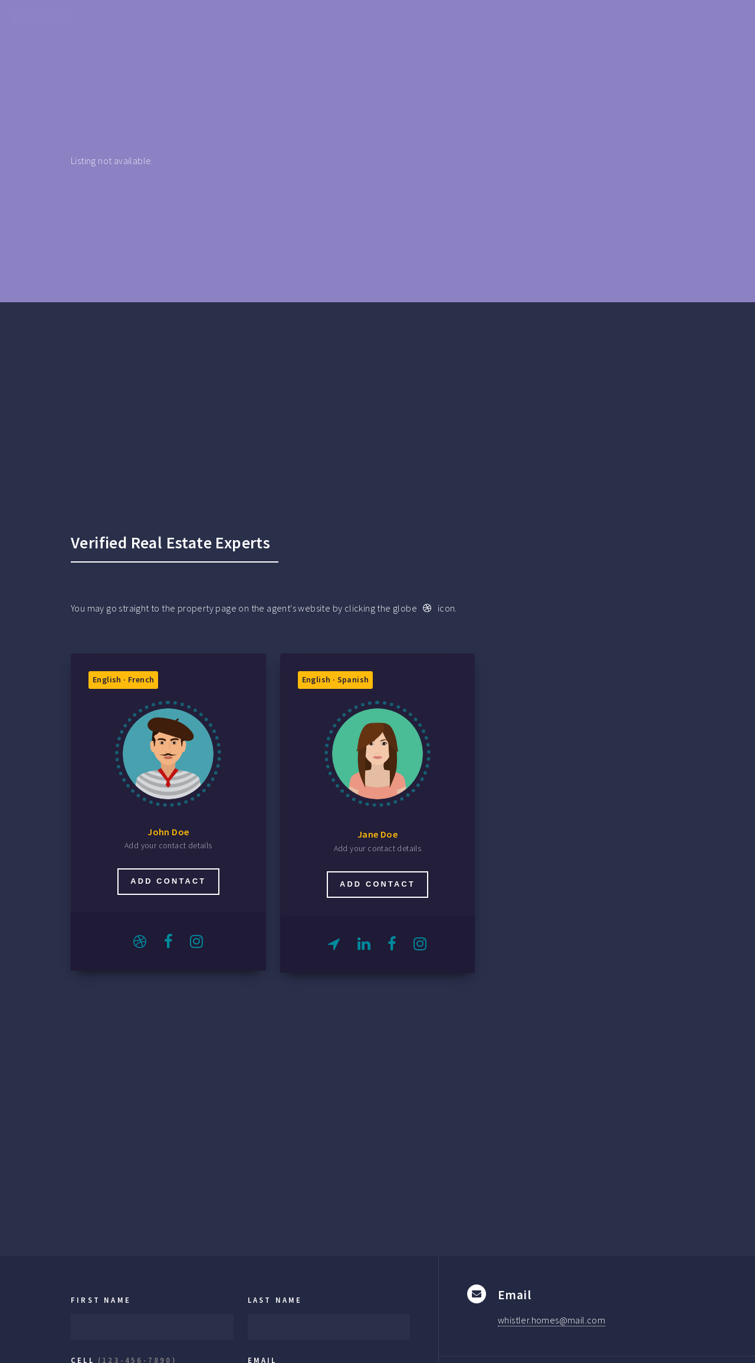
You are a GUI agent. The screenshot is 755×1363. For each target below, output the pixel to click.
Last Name (275, 1300)
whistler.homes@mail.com (551, 1320)
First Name (101, 1300)
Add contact (168, 881)
